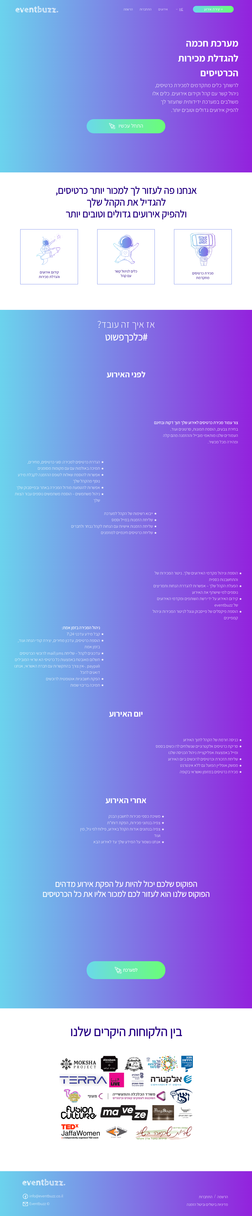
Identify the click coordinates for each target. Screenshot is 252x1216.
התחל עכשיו (126, 125)
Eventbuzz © (36, 1203)
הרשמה (128, 9)
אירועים (163, 9)
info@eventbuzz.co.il (42, 1196)
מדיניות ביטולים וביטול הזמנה (207, 1204)
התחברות (145, 9)
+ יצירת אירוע (213, 9)
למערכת (126, 970)
